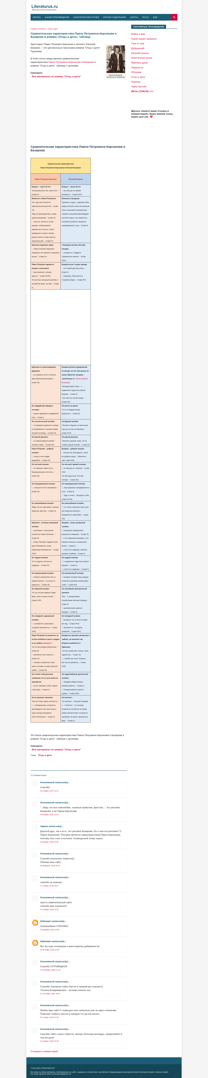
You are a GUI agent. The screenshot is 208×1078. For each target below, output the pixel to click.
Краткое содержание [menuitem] (114, 17)
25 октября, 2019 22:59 (49, 950)
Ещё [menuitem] (155, 17)
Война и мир (138, 34)
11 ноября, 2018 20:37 (49, 886)
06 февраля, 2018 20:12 (50, 866)
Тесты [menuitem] (145, 17)
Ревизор (135, 81)
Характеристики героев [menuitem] (86, 17)
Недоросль (137, 67)
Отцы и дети (53, 29)
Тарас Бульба (138, 86)
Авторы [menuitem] (37, 17)
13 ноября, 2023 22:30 (49, 1041)
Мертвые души (139, 62)
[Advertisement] (79, 111)
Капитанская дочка (141, 57)
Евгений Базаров (76, 179)
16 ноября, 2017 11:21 (49, 791)
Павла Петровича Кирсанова (64, 62)
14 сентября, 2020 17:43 (50, 970)
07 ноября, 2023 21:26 (49, 1017)
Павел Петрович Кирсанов (46, 179)
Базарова (88, 62)
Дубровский (137, 48)
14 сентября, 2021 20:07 (50, 994)
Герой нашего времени (144, 38)
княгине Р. (47, 643)
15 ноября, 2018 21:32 (49, 909)
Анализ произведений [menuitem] (57, 17)
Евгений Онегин (140, 53)
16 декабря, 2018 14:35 (49, 930)
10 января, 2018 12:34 (49, 815)
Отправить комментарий (44, 1051)
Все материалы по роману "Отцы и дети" (56, 76)
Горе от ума (137, 43)
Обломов (136, 72)
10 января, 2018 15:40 (49, 842)
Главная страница (38, 29)
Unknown (45, 921)
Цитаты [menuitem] (134, 17)
